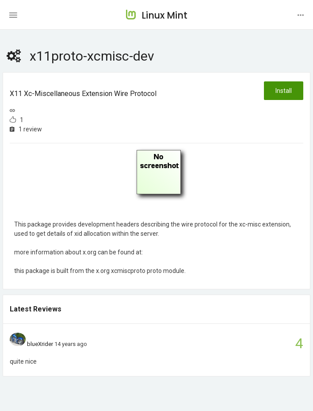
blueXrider (40, 344)
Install (283, 90)
